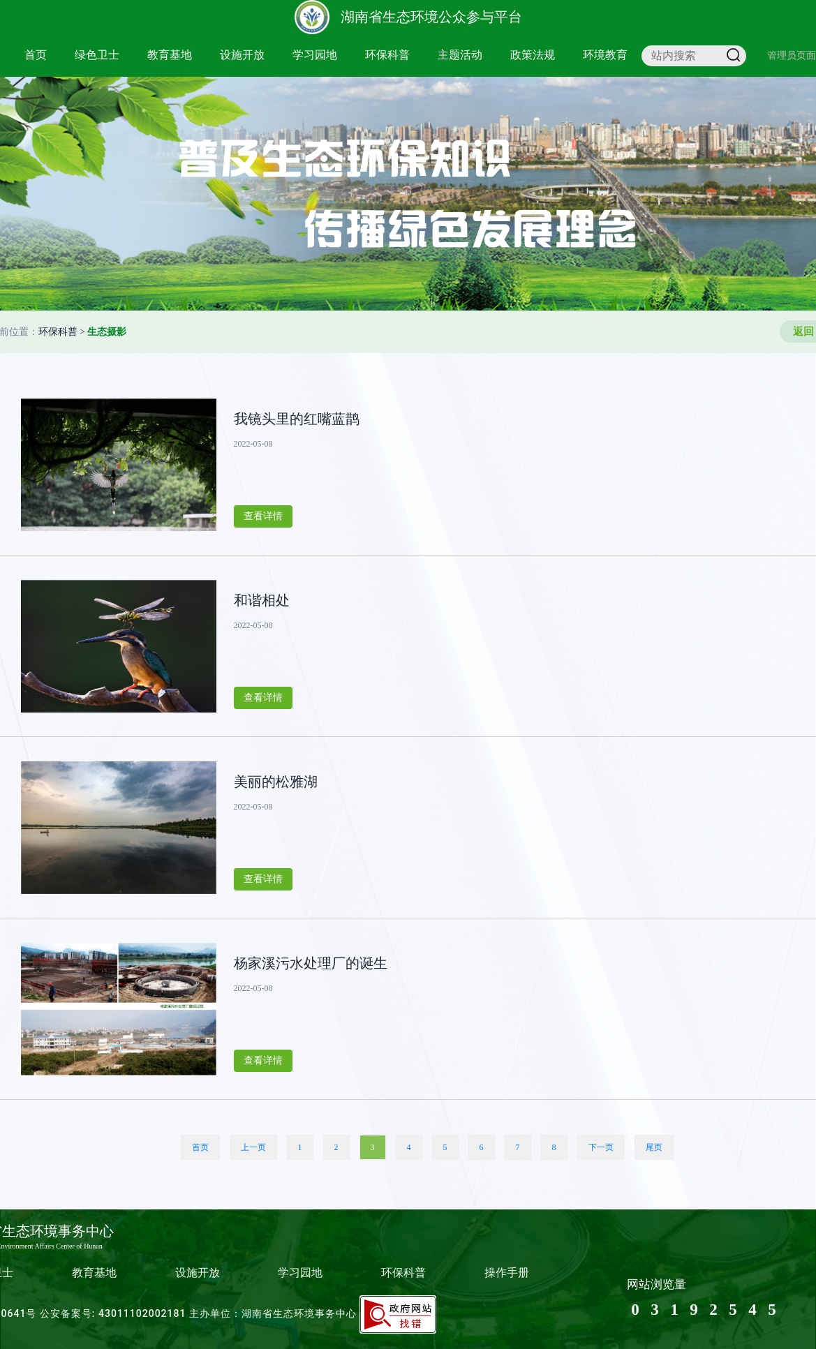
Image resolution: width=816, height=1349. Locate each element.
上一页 (253, 1147)
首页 (35, 54)
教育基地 (169, 54)
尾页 (654, 1147)
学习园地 (314, 54)
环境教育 (605, 54)
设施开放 (242, 54)
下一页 (601, 1147)
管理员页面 (791, 55)
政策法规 (532, 54)
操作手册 (506, 1272)
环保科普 (387, 54)
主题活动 (460, 54)
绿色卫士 (97, 54)
